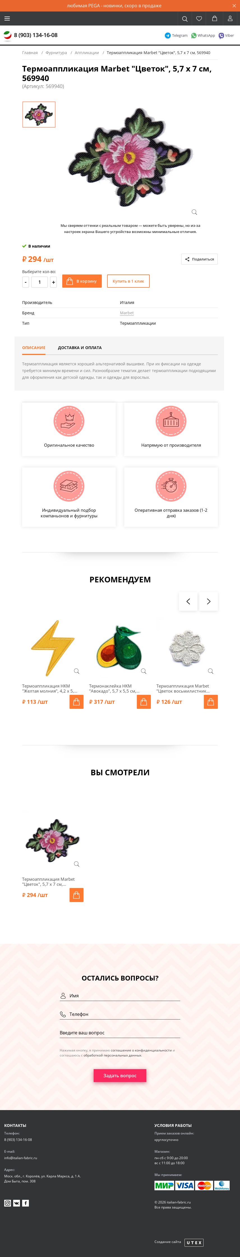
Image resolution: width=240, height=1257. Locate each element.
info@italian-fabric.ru (20, 1157)
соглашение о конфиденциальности (141, 1050)
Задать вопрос (120, 1076)
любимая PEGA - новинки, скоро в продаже (114, 6)
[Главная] (7, 36)
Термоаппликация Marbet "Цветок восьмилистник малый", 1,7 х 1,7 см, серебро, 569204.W (182, 688)
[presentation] (188, 601)
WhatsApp (206, 35)
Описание (33, 347)
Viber (229, 35)
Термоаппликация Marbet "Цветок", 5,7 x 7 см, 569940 (48, 882)
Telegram (180, 35)
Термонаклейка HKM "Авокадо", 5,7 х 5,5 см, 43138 (112, 688)
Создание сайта (167, 1241)
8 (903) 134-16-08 (35, 35)
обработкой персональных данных (112, 1055)
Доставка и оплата (80, 347)
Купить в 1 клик (128, 281)
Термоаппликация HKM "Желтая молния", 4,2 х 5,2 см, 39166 (49, 688)
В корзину (87, 281)
